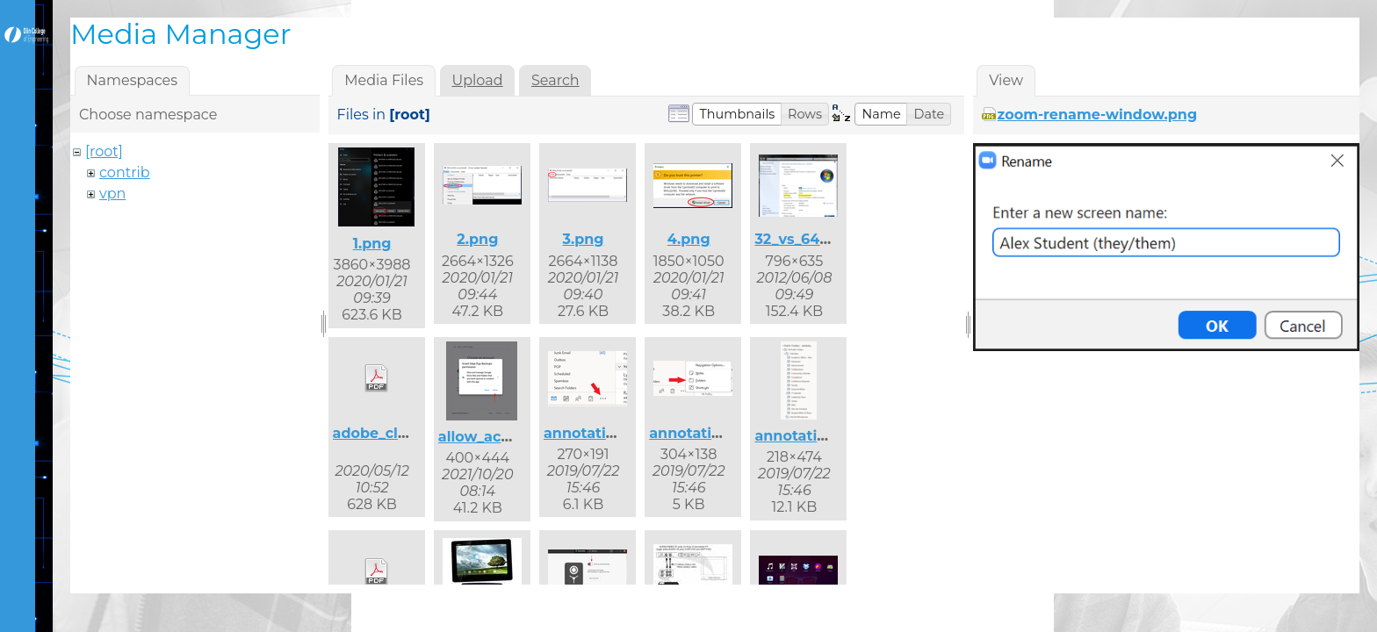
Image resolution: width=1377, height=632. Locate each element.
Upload (477, 80)
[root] (104, 151)
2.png (477, 239)
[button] (737, 114)
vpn (112, 193)
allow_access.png (502, 436)
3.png (582, 239)
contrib (124, 172)
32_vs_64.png (803, 239)
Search (555, 80)
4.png (688, 239)
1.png (372, 243)
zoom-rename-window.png (1098, 114)
